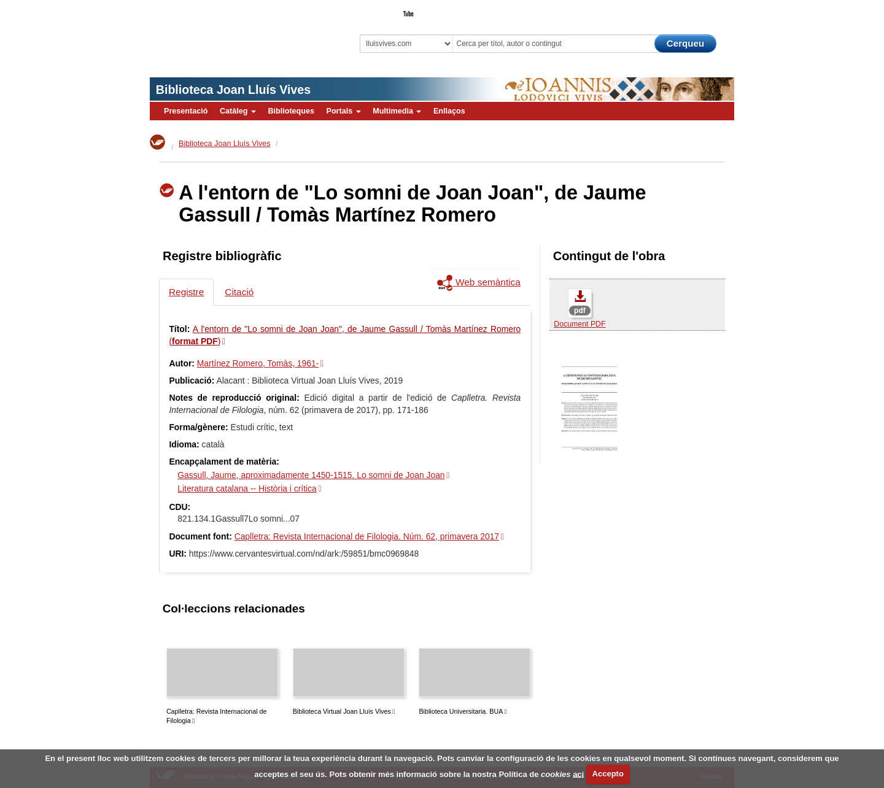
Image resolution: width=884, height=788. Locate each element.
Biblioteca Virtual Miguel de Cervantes (236, 31)
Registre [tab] (186, 292)
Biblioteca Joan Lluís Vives (233, 89)
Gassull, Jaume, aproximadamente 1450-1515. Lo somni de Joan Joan (310, 475)
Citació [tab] (239, 292)
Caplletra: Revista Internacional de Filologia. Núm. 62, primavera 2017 (367, 536)
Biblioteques (291, 111)
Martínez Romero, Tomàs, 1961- (258, 363)
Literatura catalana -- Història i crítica (246, 488)
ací (578, 773)
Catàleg (238, 111)
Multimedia (397, 111)
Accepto (608, 773)
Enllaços (449, 111)
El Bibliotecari (679, 10)
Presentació (185, 111)
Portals (343, 111)
